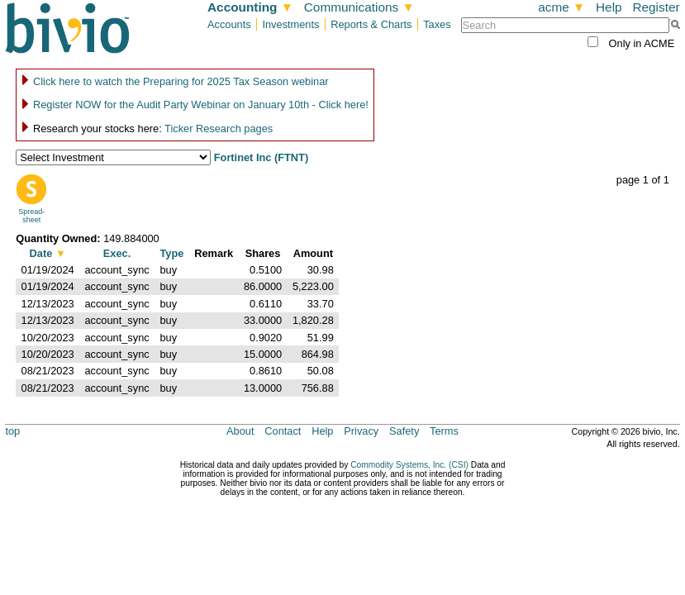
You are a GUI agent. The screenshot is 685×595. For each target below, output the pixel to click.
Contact (282, 431)
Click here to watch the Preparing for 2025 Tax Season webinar (181, 81)
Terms (444, 431)
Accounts (229, 24)
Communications (359, 7)
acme (561, 7)
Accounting (250, 7)
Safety (404, 431)
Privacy (361, 431)
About (240, 431)
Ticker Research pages (218, 128)
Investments (290, 24)
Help (609, 7)
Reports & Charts (371, 24)
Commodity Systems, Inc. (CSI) (409, 464)
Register (655, 7)
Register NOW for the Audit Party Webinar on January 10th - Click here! (201, 104)
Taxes (436, 24)
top (12, 431)
